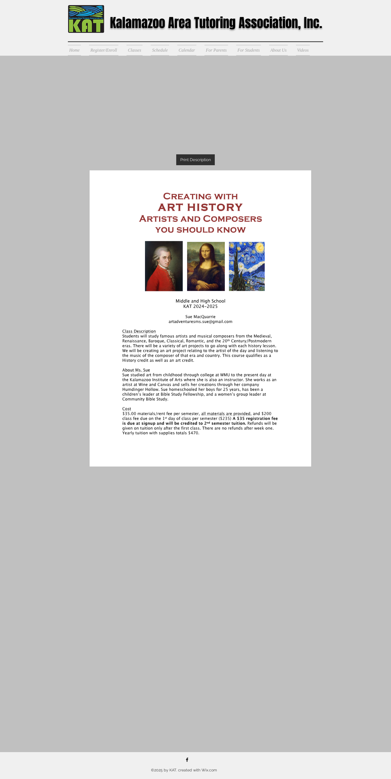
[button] (103, 50)
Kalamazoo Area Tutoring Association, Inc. (216, 23)
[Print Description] (195, 159)
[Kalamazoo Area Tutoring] (187, 759)
